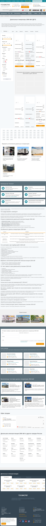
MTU (3, 51)
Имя (2, 332)
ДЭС (12, 13)
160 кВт (8, 132)
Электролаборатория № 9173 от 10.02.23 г (8, 519)
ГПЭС (9, 13)
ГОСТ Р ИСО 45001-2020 (5, 521)
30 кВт (7, 130)
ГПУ (39, 13)
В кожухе (4, 67)
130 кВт (38, 130)
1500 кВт (15, 137)
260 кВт (34, 132)
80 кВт (27, 130)
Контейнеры (24, 13)
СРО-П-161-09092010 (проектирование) (8, 520)
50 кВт (15, 130)
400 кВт (21, 483)
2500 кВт (8, 139)
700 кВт (21, 488)
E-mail (3, 340)
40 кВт (11, 130)
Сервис (36, 13)
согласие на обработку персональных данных (27, 499)
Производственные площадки (6, 221)
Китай (4, 61)
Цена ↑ (13, 31)
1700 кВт (23, 137)
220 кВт (23, 132)
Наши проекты (43, 13)
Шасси (3, 70)
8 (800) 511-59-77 (25, 5)
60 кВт (19, 130)
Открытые (4, 66)
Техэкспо (4, 48)
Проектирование (17, 13)
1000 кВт (30, 483)
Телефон (3, 336)
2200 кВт (38, 137)
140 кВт (42, 130)
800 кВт (25, 488)
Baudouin (4, 56)
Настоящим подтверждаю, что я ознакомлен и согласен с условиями (32, 341)
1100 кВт (34, 483)
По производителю (17, 477)
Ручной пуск (4, 74)
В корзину (19, 66)
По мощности (6, 477)
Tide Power (4, 50)
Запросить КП (40, 123)
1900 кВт (31, 137)
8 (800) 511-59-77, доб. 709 (12, 363)
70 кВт (23, 130)
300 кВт (17, 483)
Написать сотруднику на (12, 364)
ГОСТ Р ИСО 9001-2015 (5, 522)
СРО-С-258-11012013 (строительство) (7, 523)
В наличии (31, 31)
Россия (4, 62)
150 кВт (4, 132)
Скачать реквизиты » (22, 514)
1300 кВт (8, 137)
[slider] (2, 45)
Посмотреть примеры (13, 196)
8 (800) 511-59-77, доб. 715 (35, 371)
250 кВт (31, 132)
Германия (4, 59)
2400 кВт (4, 139)
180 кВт (15, 132)
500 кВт (25, 483)
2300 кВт (42, 137)
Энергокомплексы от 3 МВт (6, 513)
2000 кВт (34, 137)
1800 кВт (27, 137)
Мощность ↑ (21, 31)
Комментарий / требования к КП (24, 332)
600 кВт (17, 488)
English (2, 514)
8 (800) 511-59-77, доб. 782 (12, 371)
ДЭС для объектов (30, 13)
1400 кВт (11, 137)
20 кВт (4, 130)
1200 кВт (4, 137)
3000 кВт (11, 139)
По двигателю (28, 477)
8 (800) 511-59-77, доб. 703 (12, 356)
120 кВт (34, 130)
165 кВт (11, 132)
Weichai (8, 48)
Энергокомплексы (4, 13)
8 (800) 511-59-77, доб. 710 (35, 356)
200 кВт (19, 132)
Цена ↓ (17, 31)
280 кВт (38, 132)
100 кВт (31, 130)
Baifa (8, 50)
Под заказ (36, 31)
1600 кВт (19, 137)
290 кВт (42, 132)
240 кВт (27, 132)
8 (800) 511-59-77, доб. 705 (35, 364)
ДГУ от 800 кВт (3, 512)
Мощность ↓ (26, 31)
